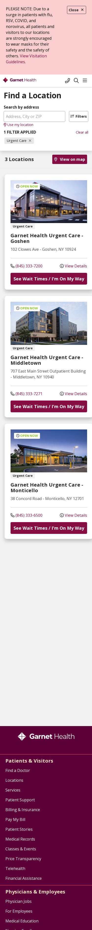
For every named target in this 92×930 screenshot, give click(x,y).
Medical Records (20, 839)
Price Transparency (23, 858)
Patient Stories (19, 829)
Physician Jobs (18, 901)
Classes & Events (20, 849)
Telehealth (15, 868)
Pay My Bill (15, 819)
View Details (73, 266)
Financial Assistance (23, 878)
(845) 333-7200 (26, 266)
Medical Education (22, 921)
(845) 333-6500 (26, 515)
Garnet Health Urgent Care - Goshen (47, 238)
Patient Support (20, 800)
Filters (78, 116)
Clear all (82, 132)
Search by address (21, 107)
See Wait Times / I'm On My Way (48, 279)
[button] (86, 80)
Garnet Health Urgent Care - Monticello (47, 487)
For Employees (18, 911)
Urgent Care (19, 140)
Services (12, 790)
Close (76, 10)
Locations (14, 780)
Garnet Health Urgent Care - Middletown (47, 360)
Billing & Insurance (22, 809)
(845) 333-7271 (26, 393)
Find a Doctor (17, 770)
